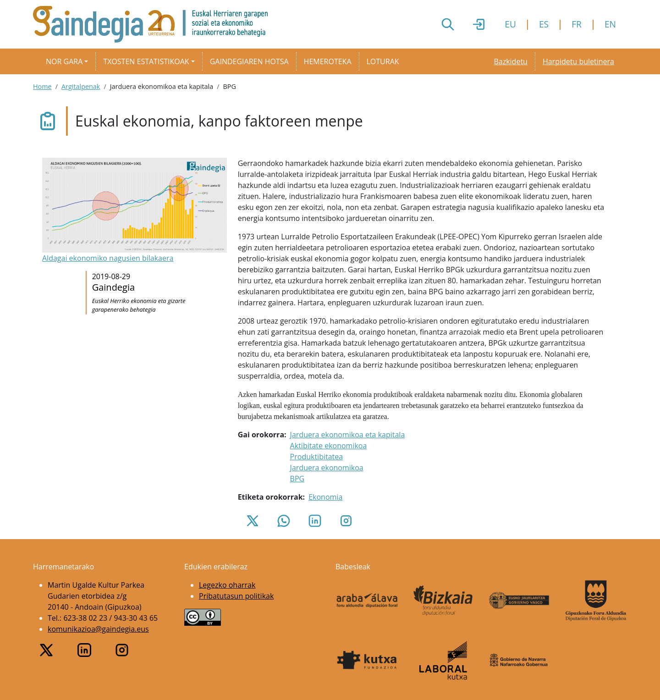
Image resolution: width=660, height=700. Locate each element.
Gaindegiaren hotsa (249, 61)
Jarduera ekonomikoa (326, 468)
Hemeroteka (328, 61)
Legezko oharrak (227, 585)
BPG (297, 479)
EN (610, 24)
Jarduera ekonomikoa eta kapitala (347, 435)
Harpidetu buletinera (578, 61)
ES (544, 24)
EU (510, 24)
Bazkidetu (510, 61)
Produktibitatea (316, 457)
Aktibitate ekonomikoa (328, 446)
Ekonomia (325, 497)
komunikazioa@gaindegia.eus (98, 629)
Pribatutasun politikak (236, 596)
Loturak (383, 61)
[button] (134, 211)
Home (42, 86)
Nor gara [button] (64, 61)
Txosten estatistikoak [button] (146, 61)
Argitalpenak (80, 86)
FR (577, 24)
